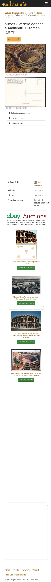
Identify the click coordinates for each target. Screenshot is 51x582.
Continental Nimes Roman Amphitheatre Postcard (26, 263)
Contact (35, 570)
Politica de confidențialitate (16, 575)
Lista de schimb (16, 123)
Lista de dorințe (16, 118)
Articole (16, 570)
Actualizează (13, 39)
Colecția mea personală (19, 113)
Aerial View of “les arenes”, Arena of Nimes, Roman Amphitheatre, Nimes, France (26, 374)
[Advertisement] (25, 154)
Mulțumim (26, 570)
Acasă (7, 570)
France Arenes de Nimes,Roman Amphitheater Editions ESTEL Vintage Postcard (26, 335)
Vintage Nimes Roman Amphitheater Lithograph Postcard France (26, 298)
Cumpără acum (26, 268)
